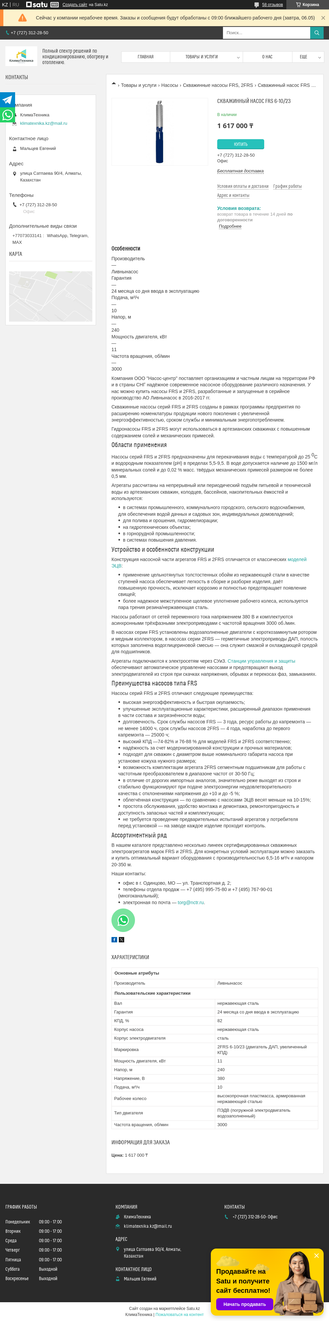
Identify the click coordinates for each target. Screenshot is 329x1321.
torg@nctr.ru (191, 902)
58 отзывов (272, 4)
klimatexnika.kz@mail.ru (43, 123)
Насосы (169, 85)
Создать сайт (74, 4)
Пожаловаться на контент (179, 1314)
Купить (241, 144)
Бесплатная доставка (240, 170)
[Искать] (317, 33)
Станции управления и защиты (261, 661)
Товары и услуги (202, 57)
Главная (146, 57)
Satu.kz (193, 1308)
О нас (267, 57)
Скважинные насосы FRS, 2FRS (218, 85)
